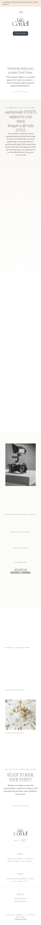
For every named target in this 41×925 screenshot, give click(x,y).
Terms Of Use (20, 919)
